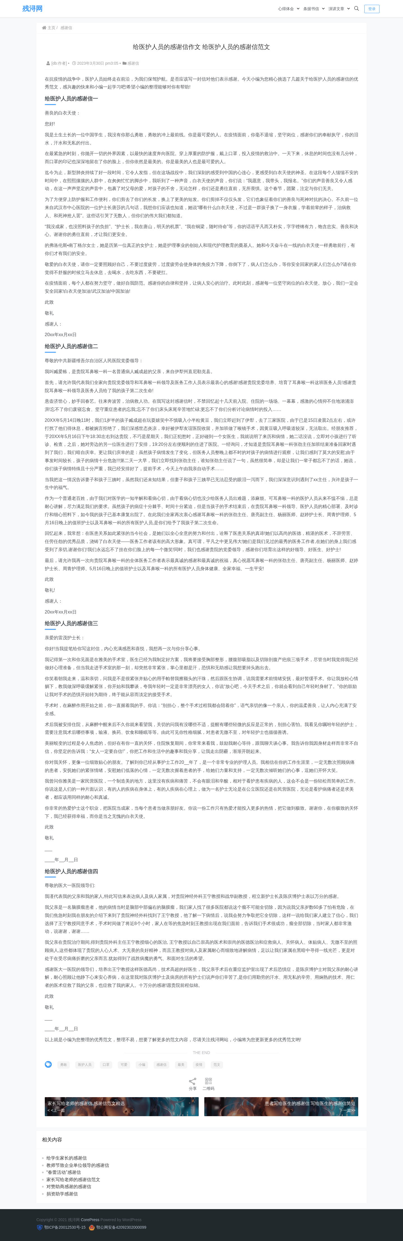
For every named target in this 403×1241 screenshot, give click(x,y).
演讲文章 (336, 8)
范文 (217, 1065)
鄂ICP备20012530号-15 (65, 1227)
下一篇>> (347, 1110)
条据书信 (311, 8)
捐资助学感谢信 (62, 1193)
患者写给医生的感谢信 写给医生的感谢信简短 (309, 1103)
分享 (193, 1084)
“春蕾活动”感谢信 (64, 1172)
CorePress (90, 1219)
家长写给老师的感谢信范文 (73, 1179)
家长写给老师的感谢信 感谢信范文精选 (86, 1103)
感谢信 (66, 27)
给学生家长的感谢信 (67, 1158)
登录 (372, 9)
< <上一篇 (56, 1110)
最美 (181, 1065)
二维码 (208, 1084)
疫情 (199, 1065)
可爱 (124, 1065)
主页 (49, 27)
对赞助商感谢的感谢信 (69, 1186)
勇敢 (63, 1065)
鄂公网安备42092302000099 (121, 1227)
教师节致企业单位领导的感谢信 (78, 1165)
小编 (142, 1065)
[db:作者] (57, 63)
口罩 (106, 1065)
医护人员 (85, 1065)
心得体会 (286, 8)
